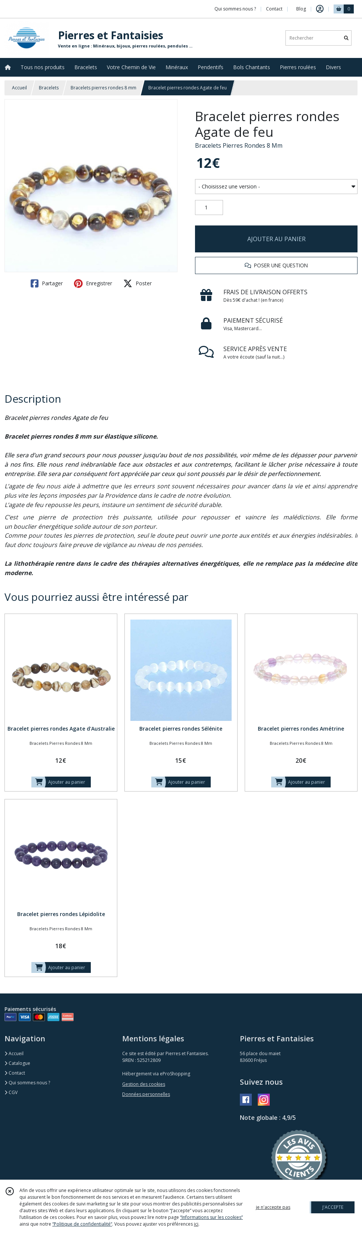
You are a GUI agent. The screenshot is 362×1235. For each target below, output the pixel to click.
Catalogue (17, 1063)
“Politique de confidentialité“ (82, 1224)
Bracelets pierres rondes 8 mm (103, 88)
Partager (47, 283)
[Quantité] (209, 207)
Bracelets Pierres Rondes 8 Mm (238, 145)
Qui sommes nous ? (27, 1082)
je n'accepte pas (273, 1207)
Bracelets (49, 88)
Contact (274, 9)
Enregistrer (93, 283)
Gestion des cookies (143, 1084)
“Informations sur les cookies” (211, 1217)
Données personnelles (146, 1094)
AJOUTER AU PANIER (276, 239)
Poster (137, 283)
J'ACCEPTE (332, 1207)
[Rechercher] (346, 38)
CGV (11, 1092)
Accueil (19, 88)
